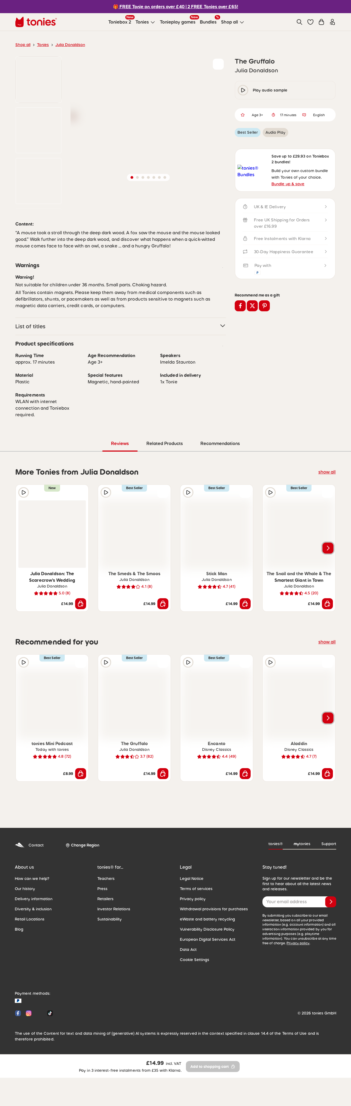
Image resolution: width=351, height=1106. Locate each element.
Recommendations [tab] (219, 482)
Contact (28, 883)
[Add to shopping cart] (80, 642)
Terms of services (195, 927)
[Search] (299, 22)
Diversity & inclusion (32, 947)
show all (328, 510)
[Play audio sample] (23, 530)
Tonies (41, 44)
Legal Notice (190, 917)
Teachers (105, 917)
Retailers (104, 937)
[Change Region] (80, 884)
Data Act (187, 988)
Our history (24, 927)
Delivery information (32, 937)
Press (102, 927)
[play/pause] (242, 90)
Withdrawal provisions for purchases (211, 947)
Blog (18, 967)
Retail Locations (28, 957)
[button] (310, 22)
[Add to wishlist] (218, 64)
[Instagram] (28, 1051)
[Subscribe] (330, 940)
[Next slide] (327, 586)
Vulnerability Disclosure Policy (205, 967)
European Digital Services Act (205, 978)
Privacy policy (191, 937)
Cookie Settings (193, 998)
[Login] (332, 22)
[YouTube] (39, 1051)
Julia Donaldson (67, 44)
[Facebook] (18, 1051)
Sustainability (108, 957)
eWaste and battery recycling (204, 957)
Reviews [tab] (120, 482)
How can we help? (30, 917)
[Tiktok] (49, 1051)
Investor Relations (112, 947)
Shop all (22, 44)
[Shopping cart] (321, 22)
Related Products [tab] (165, 482)
